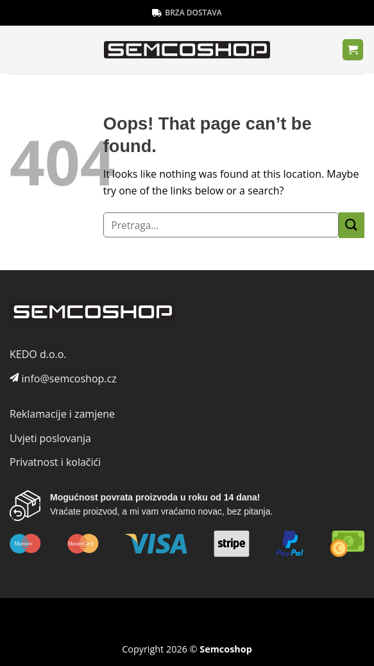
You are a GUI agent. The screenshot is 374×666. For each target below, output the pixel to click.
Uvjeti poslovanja (50, 438)
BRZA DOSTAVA (187, 12)
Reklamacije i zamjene (62, 414)
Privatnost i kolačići (55, 462)
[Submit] (351, 224)
